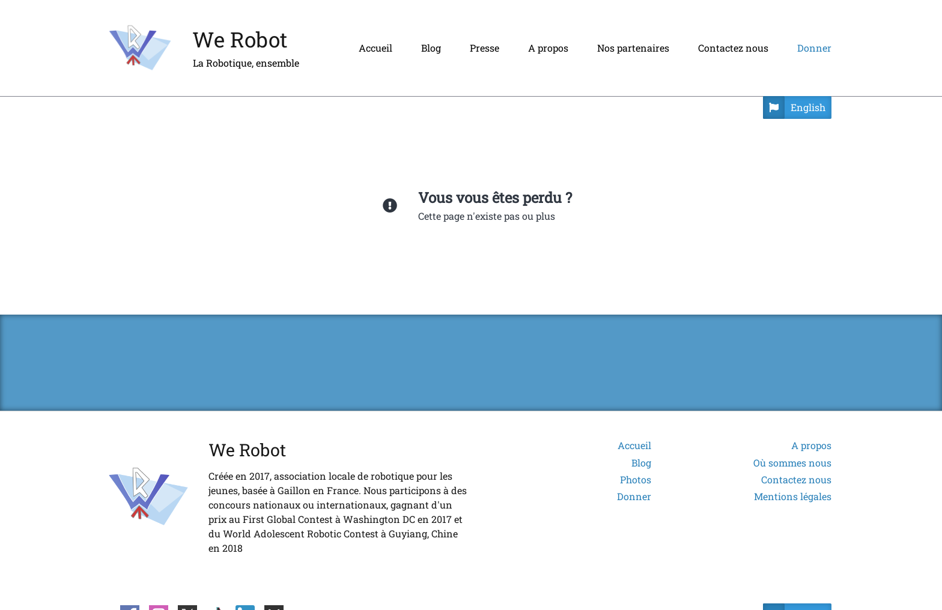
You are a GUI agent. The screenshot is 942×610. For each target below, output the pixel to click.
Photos (635, 479)
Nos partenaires (633, 47)
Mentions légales (792, 496)
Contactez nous (733, 47)
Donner (814, 47)
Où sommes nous (792, 463)
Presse (484, 47)
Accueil (375, 47)
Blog (431, 47)
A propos (548, 47)
